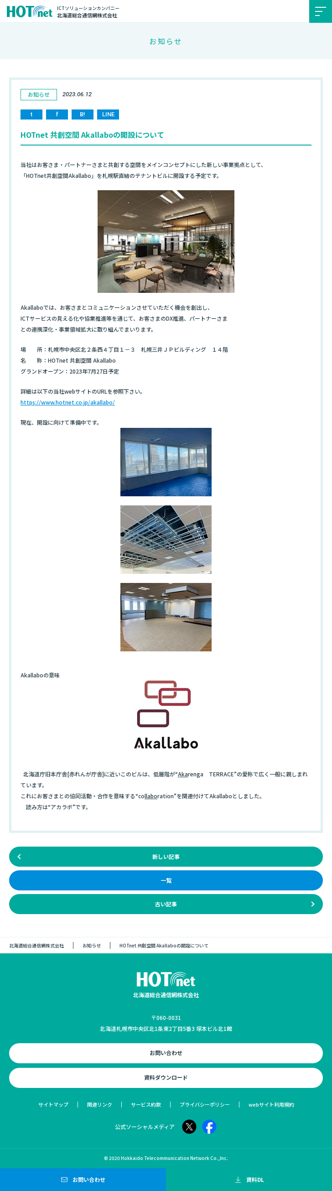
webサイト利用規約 (271, 1104)
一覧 (166, 880)
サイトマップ (53, 1104)
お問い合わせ (166, 1052)
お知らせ (92, 945)
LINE (108, 114)
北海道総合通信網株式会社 (36, 945)
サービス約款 (146, 1104)
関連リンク (99, 1104)
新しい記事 (166, 856)
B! (82, 114)
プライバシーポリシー (205, 1104)
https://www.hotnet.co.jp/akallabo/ (68, 402)
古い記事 (166, 904)
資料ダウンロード (166, 1077)
